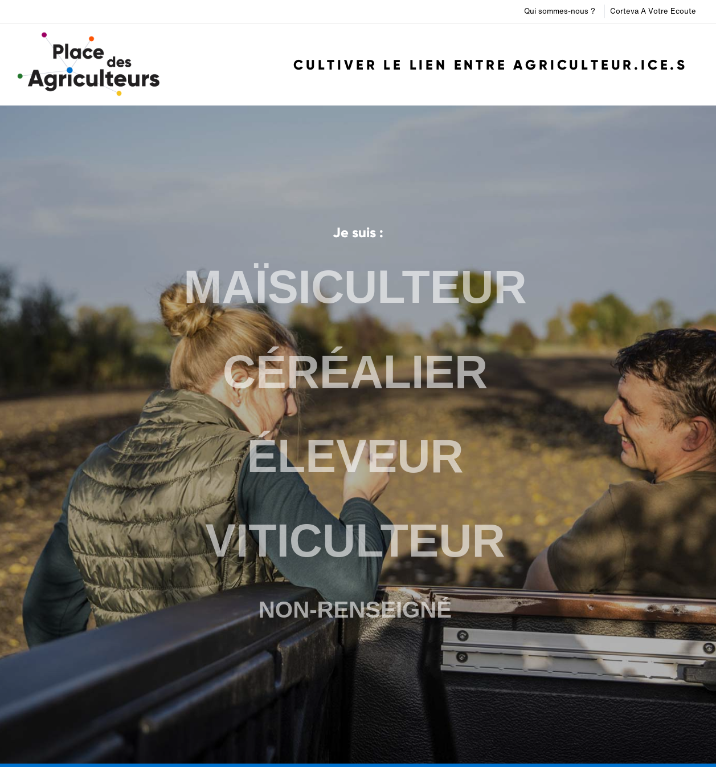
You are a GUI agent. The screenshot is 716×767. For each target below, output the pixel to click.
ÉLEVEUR (355, 456)
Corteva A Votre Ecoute (653, 11)
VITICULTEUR (355, 540)
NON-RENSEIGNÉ (355, 609)
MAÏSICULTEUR (354, 287)
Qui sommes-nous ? (559, 11)
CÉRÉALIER (355, 371)
